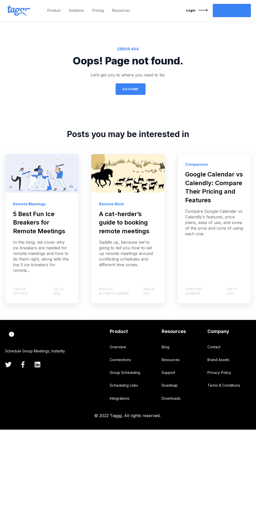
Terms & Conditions (223, 385)
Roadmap (170, 385)
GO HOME (130, 89)
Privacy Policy (219, 372)
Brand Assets (218, 360)
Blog (165, 347)
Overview (118, 347)
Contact (213, 347)
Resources (171, 360)
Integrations (119, 398)
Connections (120, 360)
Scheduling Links (124, 385)
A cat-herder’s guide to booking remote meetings (124, 222)
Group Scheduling (125, 372)
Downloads (171, 398)
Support (168, 372)
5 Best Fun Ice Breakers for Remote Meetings (39, 222)
